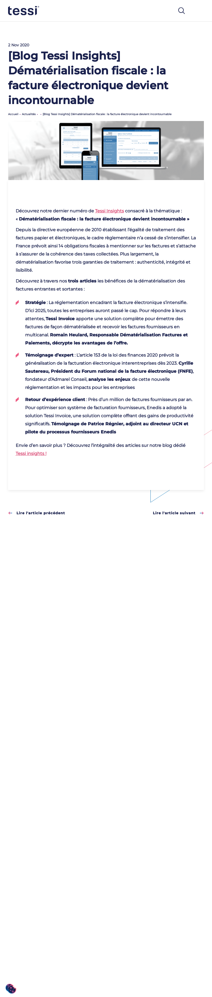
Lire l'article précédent (36, 513)
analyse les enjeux (109, 379)
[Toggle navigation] (198, 10)
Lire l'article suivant (178, 513)
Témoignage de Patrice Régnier (87, 423)
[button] (11, 988)
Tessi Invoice (60, 318)
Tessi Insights (109, 210)
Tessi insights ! (31, 453)
